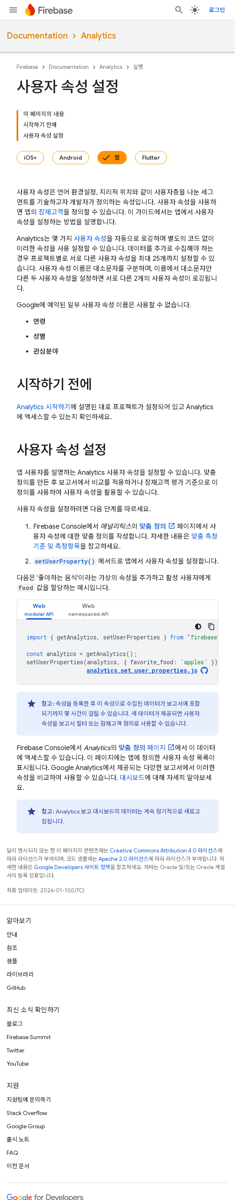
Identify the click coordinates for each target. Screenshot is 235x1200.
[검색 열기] (179, 10)
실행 (138, 66)
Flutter (151, 157)
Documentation (37, 36)
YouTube (18, 1063)
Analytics (98, 36)
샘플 (12, 961)
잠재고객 (51, 212)
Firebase (27, 66)
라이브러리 (20, 974)
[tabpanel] (117, 652)
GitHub (16, 987)
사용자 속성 (90, 239)
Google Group (26, 1126)
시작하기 (43, 407)
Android (70, 157)
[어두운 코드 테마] (198, 626)
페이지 (142, 748)
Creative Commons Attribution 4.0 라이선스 (164, 850)
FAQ (12, 1152)
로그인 (217, 10)
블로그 (15, 1024)
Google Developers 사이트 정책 (72, 867)
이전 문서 (18, 1166)
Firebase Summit (29, 1037)
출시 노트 (18, 1139)
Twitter (15, 1050)
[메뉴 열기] (13, 10)
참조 (12, 948)
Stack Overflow (27, 1113)
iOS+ (30, 157)
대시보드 (132, 778)
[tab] (39, 609)
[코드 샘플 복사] (211, 626)
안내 (12, 934)
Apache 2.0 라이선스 (123, 858)
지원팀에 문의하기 (29, 1099)
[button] (39, 609)
